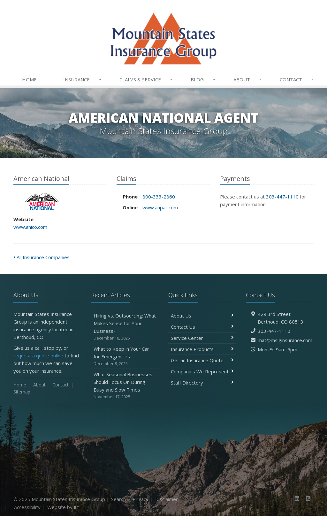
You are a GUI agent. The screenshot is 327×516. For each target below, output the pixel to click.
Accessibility (27, 507)
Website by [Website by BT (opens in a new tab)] (63, 507)
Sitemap (21, 392)
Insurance (83, 79)
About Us (202, 315)
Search (118, 499)
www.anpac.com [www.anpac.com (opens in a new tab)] (160, 207)
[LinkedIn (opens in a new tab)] (297, 498)
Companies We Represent (202, 371)
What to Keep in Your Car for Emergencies (125, 356)
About (248, 79)
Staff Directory (202, 382)
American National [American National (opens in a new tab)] (42, 201)
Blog (204, 79)
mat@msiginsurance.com (285, 340)
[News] (308, 498)
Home (29, 79)
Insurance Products (202, 349)
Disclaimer (166, 499)
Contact (297, 79)
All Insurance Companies (41, 257)
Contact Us (202, 327)
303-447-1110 (282, 196)
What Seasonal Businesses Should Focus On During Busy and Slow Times (125, 385)
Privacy (140, 499)
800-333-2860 (158, 196)
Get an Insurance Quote (202, 360)
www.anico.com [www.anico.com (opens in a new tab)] (30, 227)
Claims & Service (146, 79)
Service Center (202, 338)
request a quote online (38, 355)
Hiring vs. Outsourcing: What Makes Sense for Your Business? (125, 326)
